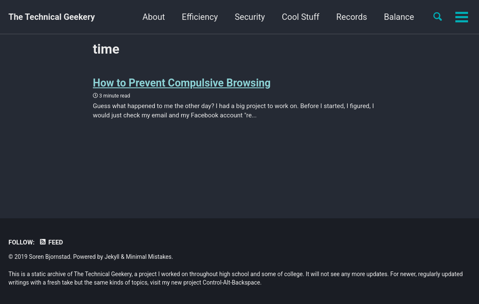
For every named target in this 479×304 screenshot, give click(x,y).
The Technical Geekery (51, 17)
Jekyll (112, 256)
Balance (399, 17)
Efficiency (200, 17)
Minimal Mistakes (148, 256)
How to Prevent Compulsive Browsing (182, 83)
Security (250, 17)
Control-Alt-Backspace (231, 282)
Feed (51, 242)
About (154, 17)
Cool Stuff (300, 17)
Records (351, 17)
